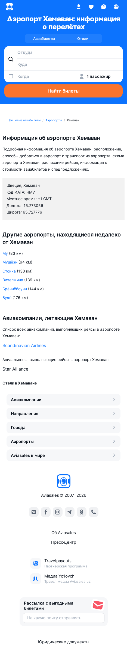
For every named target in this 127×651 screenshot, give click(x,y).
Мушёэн (9, 262)
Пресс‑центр (63, 542)
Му (5, 253)
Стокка (9, 271)
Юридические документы (63, 641)
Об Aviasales (63, 532)
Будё (6, 297)
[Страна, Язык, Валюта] (116, 7)
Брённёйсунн (14, 288)
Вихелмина (12, 279)
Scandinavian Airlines (24, 345)
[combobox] (63, 52)
